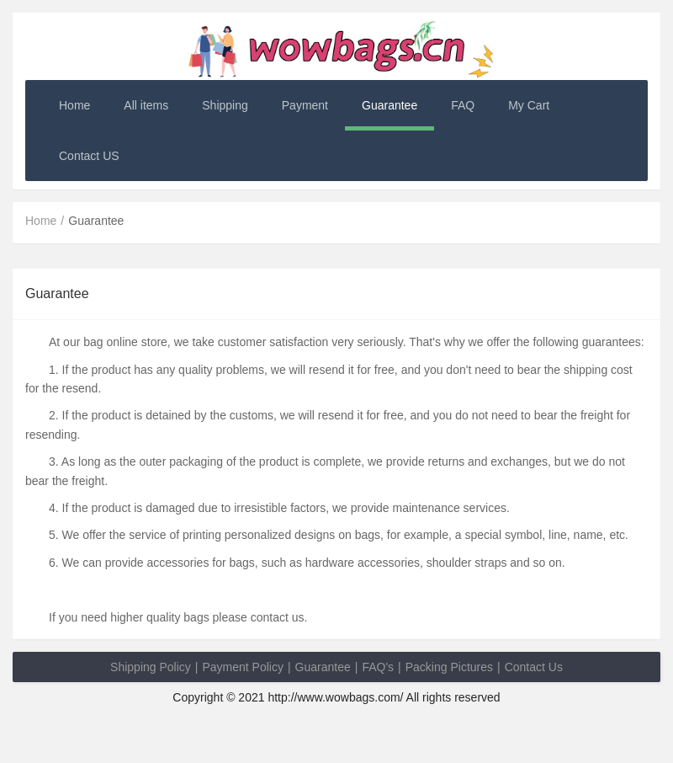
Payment (305, 105)
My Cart (528, 105)
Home (74, 105)
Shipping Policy (150, 667)
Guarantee (389, 105)
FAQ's (378, 667)
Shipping (225, 105)
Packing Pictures (449, 667)
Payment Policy (242, 667)
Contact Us (534, 667)
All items (146, 105)
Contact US (89, 156)
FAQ (462, 105)
